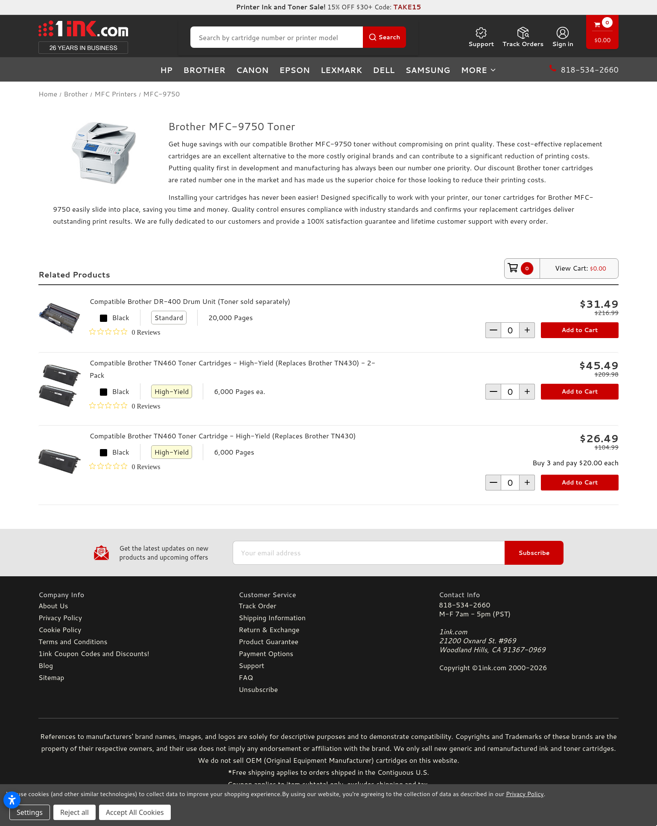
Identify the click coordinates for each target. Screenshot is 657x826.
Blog (45, 665)
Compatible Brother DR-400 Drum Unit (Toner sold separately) (189, 301)
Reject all (74, 812)
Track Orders (522, 37)
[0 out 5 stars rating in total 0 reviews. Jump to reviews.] (124, 332)
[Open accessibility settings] (11, 799)
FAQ (246, 677)
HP (166, 70)
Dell (383, 70)
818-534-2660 (464, 605)
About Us (53, 605)
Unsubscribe (258, 689)
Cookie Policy (59, 629)
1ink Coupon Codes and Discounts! (93, 653)
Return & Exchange (269, 629)
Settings (30, 812)
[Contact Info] (529, 594)
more (479, 70)
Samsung (427, 70)
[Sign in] (562, 37)
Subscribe (533, 553)
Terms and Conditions (72, 641)
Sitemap (51, 677)
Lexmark (341, 70)
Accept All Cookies (135, 812)
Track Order (257, 605)
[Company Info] (128, 594)
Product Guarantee (268, 641)
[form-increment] (510, 330)
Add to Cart (580, 330)
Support (481, 37)
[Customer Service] (328, 594)
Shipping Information (272, 617)
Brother (204, 70)
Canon (252, 70)
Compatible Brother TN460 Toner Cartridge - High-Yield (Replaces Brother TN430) (222, 436)
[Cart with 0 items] (602, 33)
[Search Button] (384, 37)
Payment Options (266, 653)
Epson (294, 70)
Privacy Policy (60, 617)
